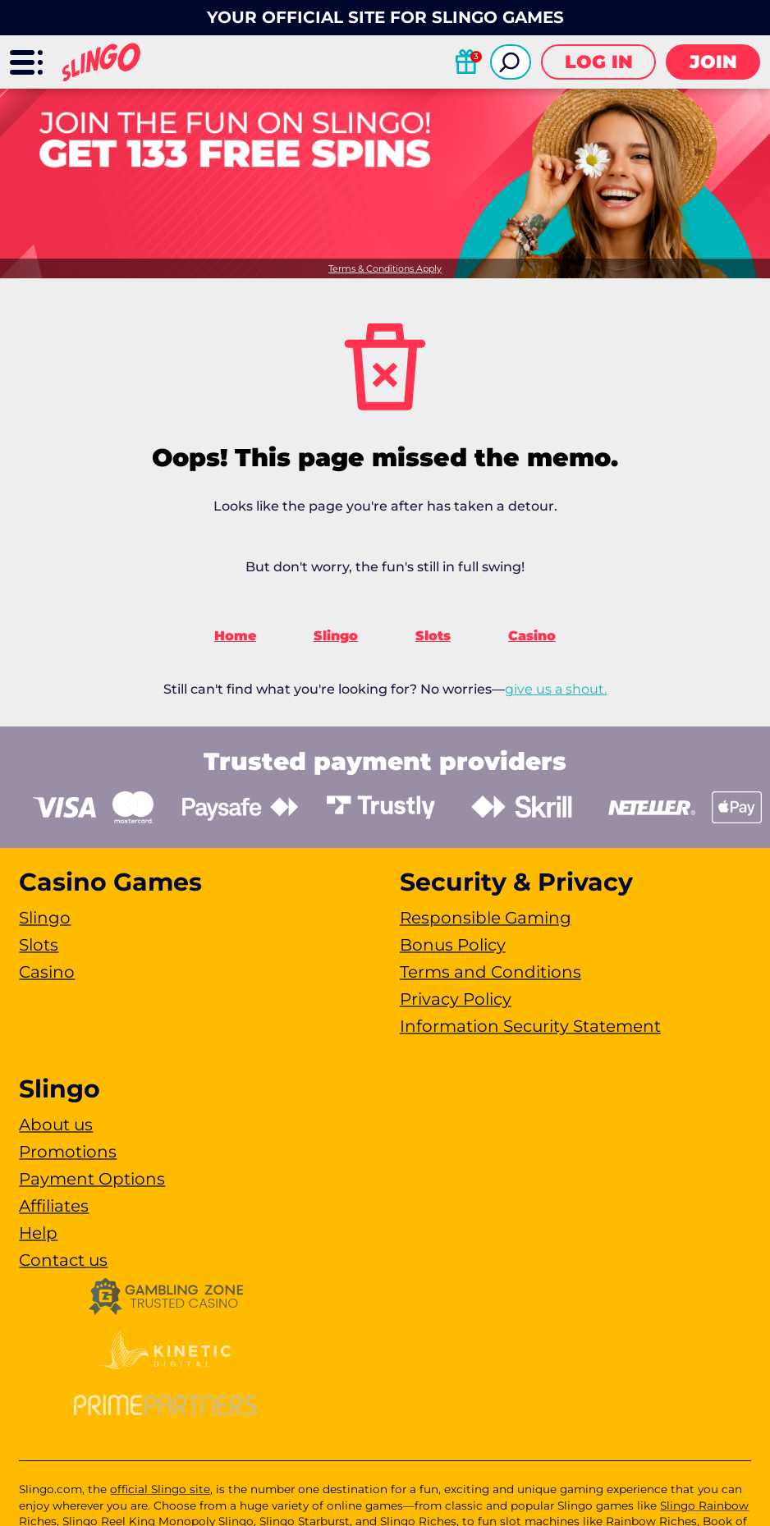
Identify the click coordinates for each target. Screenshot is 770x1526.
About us (56, 1124)
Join (713, 62)
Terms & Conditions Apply (385, 268)
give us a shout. (556, 689)
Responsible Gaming (485, 918)
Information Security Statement (530, 1026)
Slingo (336, 636)
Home (235, 636)
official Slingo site (160, 1489)
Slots (433, 636)
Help (38, 1233)
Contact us (63, 1260)
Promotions (68, 1152)
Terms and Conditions (490, 972)
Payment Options (92, 1179)
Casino (532, 636)
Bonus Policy (453, 945)
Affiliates (54, 1206)
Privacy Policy (455, 999)
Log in (599, 62)
